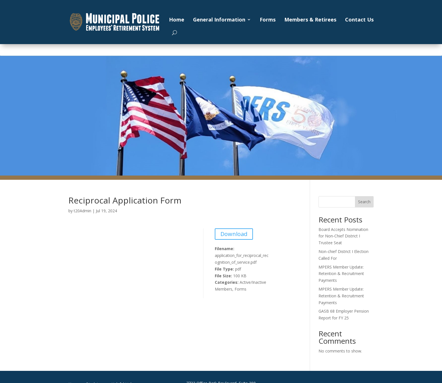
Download (233, 234)
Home (176, 19)
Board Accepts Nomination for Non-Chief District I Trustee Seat (343, 236)
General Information (219, 19)
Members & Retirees (310, 19)
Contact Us (359, 19)
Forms (268, 19)
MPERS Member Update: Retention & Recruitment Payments (341, 273)
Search (364, 201)
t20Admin (82, 210)
